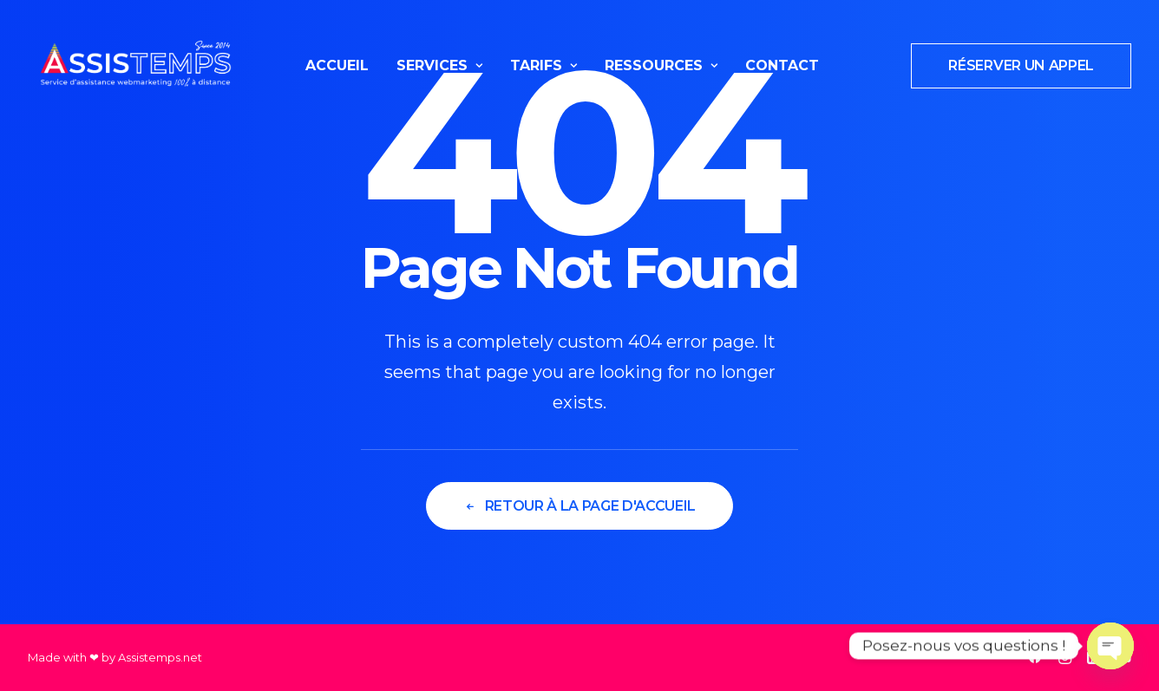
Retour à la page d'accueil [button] (579, 506)
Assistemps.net (160, 657)
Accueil (337, 65)
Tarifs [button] (543, 65)
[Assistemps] (136, 66)
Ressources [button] (661, 65)
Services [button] (439, 65)
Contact (782, 65)
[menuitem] (337, 66)
